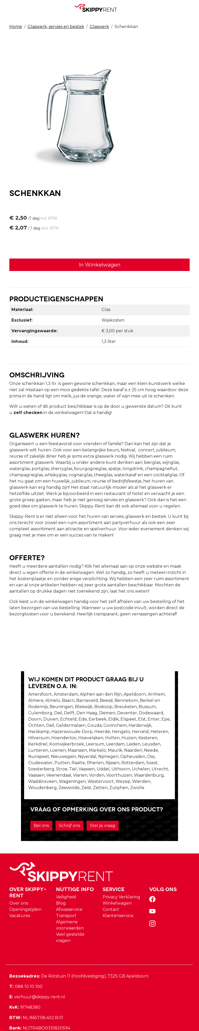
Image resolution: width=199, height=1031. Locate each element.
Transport (66, 892)
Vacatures (19, 892)
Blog (61, 880)
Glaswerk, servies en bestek (55, 26)
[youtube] (153, 890)
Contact (111, 886)
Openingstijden (25, 886)
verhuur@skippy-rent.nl (37, 974)
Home (15, 26)
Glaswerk (99, 26)
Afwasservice (69, 886)
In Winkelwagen (99, 265)
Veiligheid (66, 874)
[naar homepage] (97, 7)
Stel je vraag (88, 802)
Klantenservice (118, 892)
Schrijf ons (54, 802)
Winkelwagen (117, 880)
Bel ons (26, 802)
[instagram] (153, 902)
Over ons (18, 880)
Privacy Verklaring (121, 874)
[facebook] (153, 878)
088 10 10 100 (25, 963)
